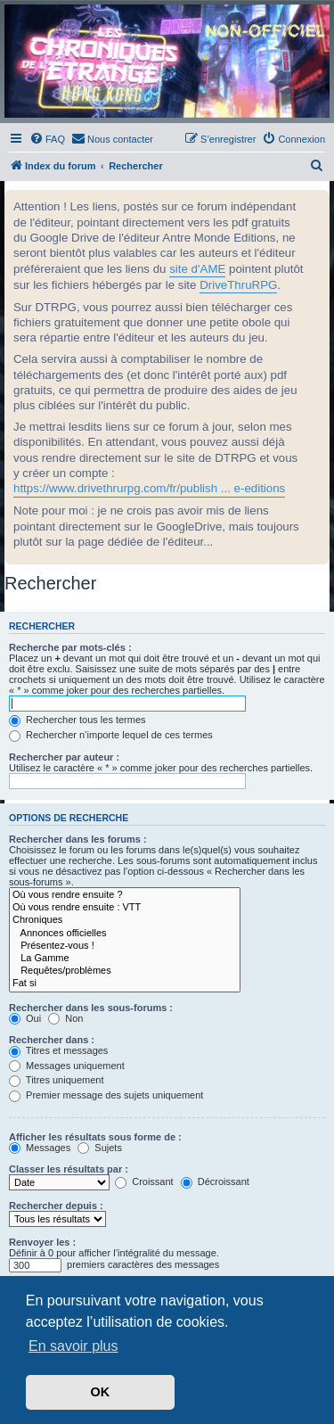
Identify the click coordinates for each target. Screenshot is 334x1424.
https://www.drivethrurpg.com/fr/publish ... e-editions (149, 488)
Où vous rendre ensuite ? (125, 895)
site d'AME (197, 269)
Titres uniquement (56, 1079)
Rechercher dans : (51, 1039)
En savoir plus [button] (73, 1346)
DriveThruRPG (238, 285)
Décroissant (215, 1181)
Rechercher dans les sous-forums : (91, 1007)
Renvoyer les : (42, 1242)
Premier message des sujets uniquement (106, 1095)
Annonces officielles (125, 933)
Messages (39, 1147)
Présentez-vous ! (125, 946)
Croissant (144, 1181)
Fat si (125, 983)
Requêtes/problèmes (125, 971)
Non (65, 1018)
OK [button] (100, 1392)
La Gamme (125, 958)
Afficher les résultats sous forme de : (95, 1137)
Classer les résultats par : (68, 1169)
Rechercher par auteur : (64, 757)
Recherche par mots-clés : (70, 647)
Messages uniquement (67, 1065)
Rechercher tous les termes (77, 719)
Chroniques (125, 920)
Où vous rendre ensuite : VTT (125, 907)
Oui (25, 1018)
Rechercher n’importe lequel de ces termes (111, 734)
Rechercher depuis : (56, 1205)
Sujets (99, 1147)
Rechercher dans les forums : (78, 839)
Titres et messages (58, 1050)
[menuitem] (47, 139)
